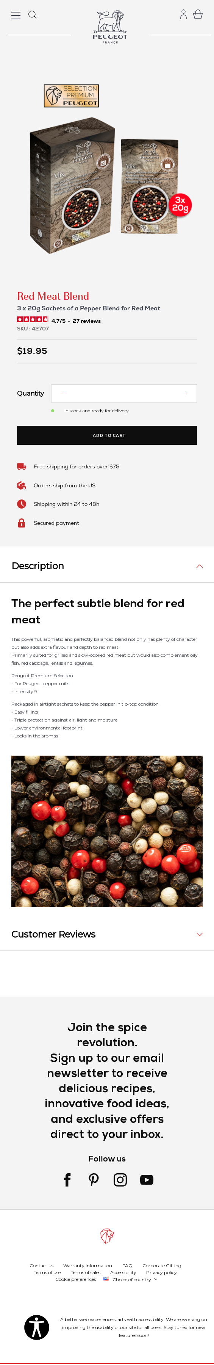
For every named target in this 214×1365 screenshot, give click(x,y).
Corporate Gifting (161, 1265)
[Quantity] (123, 393)
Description (37, 565)
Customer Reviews (53, 934)
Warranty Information (87, 1265)
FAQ (127, 1265)
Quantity (28, 394)
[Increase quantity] (186, 393)
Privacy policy (161, 1272)
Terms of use (47, 1272)
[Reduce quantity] (62, 393)
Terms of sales (85, 1272)
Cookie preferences (75, 1279)
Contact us (41, 1265)
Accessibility (123, 1272)
